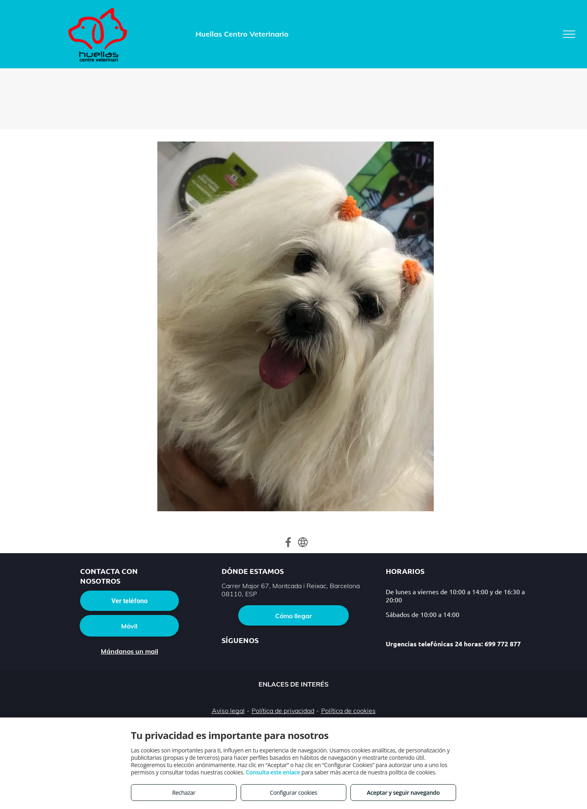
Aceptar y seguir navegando (403, 792)
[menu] (569, 34)
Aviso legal (228, 711)
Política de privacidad (283, 711)
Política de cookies (348, 711)
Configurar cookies (293, 792)
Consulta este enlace (273, 772)
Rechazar (183, 792)
